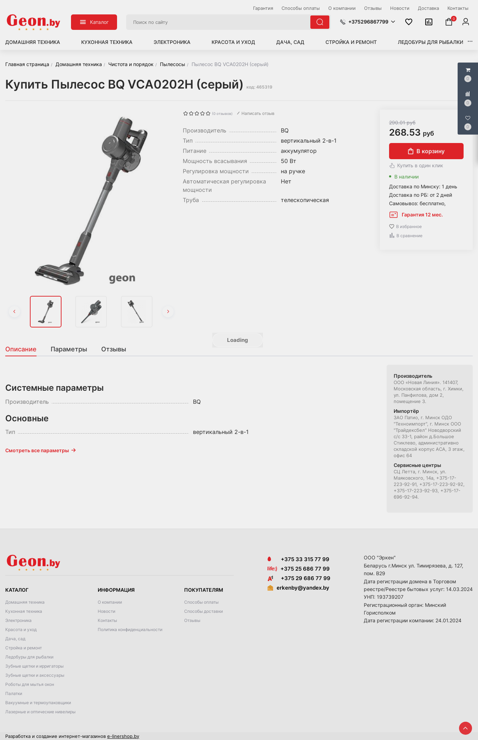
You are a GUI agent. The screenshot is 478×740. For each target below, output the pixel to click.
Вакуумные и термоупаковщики (38, 702)
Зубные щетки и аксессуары (34, 675)
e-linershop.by (123, 736)
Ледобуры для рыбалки (430, 42)
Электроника (172, 42)
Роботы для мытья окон (29, 684)
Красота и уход (233, 42)
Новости (106, 611)
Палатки (13, 693)
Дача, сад (290, 42)
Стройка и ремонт (351, 42)
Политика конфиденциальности (130, 629)
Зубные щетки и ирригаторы (34, 666)
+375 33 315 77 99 (298, 559)
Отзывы (192, 620)
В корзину (426, 151)
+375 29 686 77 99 (298, 578)
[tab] (24, 349)
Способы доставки (203, 611)
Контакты (107, 620)
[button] (367, 22)
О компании (110, 602)
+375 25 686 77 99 (305, 568)
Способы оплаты (201, 602)
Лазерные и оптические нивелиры (40, 711)
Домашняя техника (32, 42)
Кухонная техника (107, 42)
